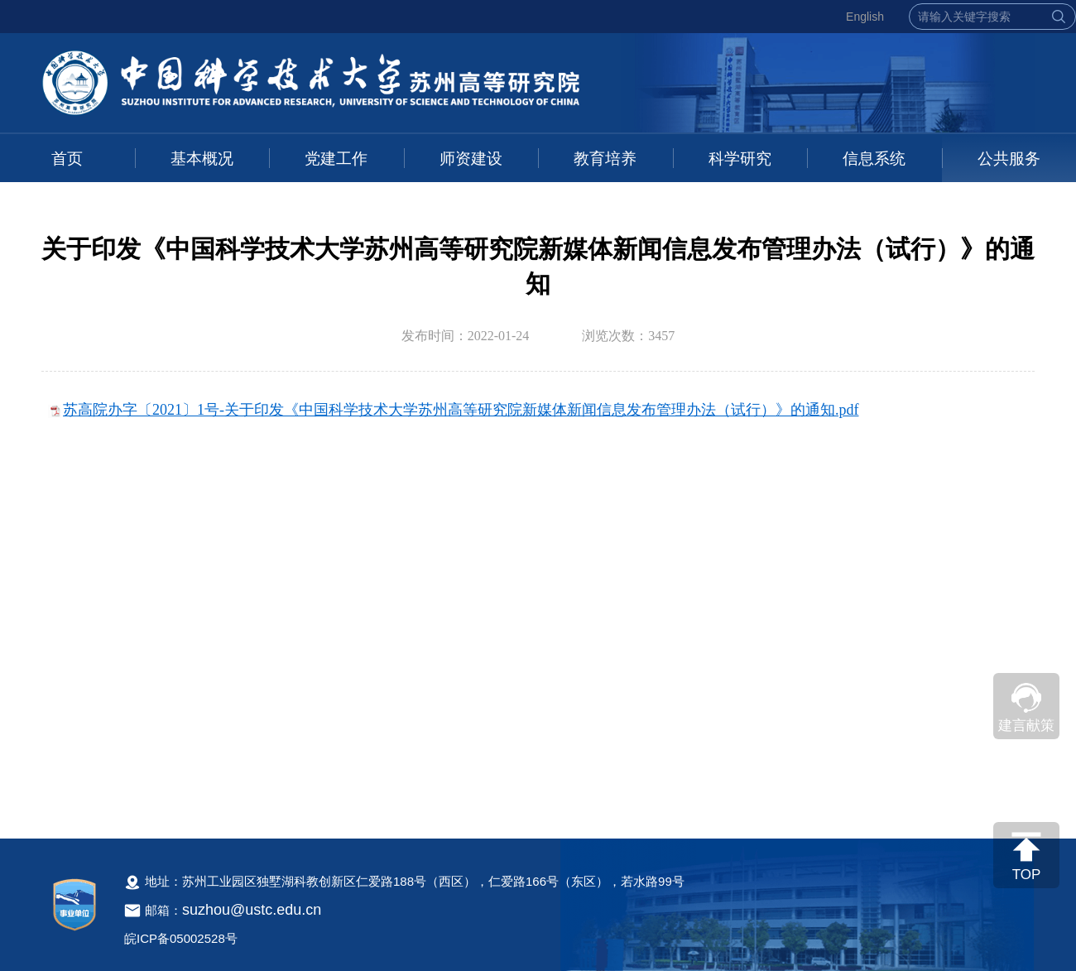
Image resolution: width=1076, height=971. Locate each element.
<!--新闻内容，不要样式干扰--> (538, 603)
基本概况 (202, 158)
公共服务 (1009, 158)
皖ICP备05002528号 (181, 938)
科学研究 (740, 158)
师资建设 (471, 158)
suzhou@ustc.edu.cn (251, 909)
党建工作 (336, 158)
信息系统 (874, 158)
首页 (67, 158)
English (865, 16)
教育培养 (605, 158)
